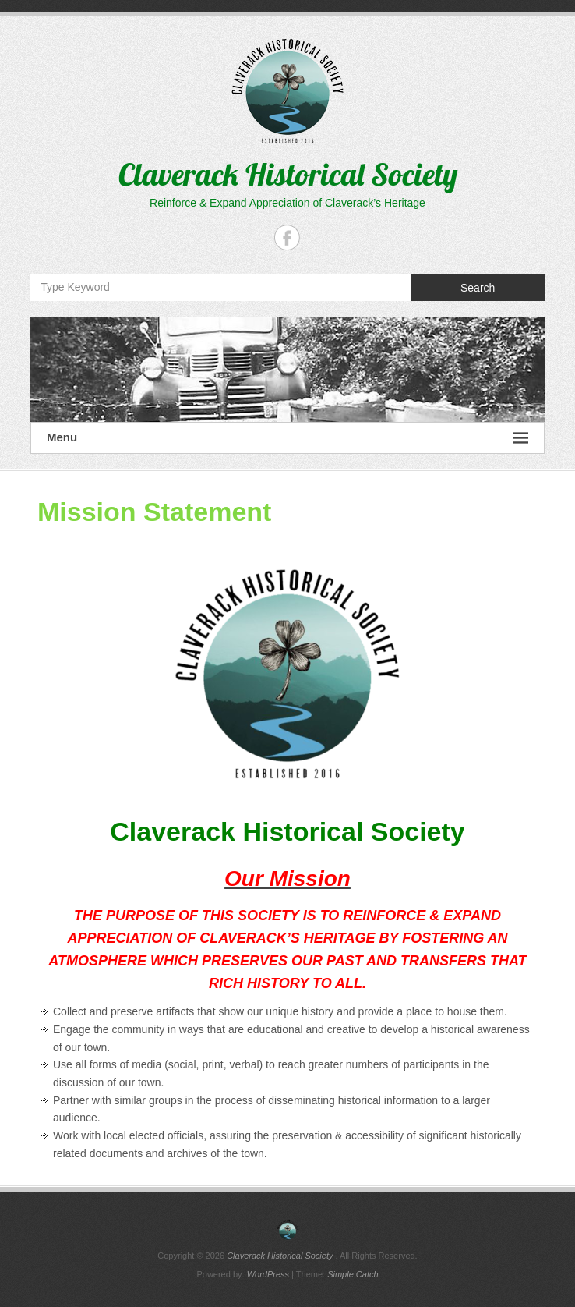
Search (477, 288)
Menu (287, 437)
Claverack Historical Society (287, 173)
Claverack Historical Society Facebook (287, 237)
